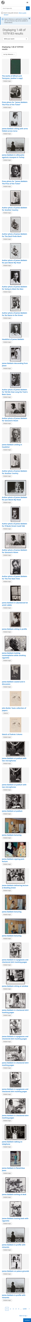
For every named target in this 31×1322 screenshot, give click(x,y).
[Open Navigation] (27, 2)
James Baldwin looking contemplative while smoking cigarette (14, 655)
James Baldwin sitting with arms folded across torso (15, 129)
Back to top (24, 1316)
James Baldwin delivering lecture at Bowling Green (15, 886)
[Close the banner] (29, 19)
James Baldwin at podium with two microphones (14, 759)
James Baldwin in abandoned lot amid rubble (15, 604)
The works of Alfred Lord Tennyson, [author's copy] (12, 77)
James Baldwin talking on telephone (12, 1143)
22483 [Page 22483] (25, 1309)
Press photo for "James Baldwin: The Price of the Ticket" (15, 103)
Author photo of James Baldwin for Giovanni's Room (14, 419)
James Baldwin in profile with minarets (13, 1246)
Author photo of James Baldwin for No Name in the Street (14, 314)
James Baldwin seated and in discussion (13, 683)
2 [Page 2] (10, 1309)
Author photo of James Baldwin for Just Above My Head (14, 261)
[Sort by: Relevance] (9, 54)
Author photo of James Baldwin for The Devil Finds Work (14, 235)
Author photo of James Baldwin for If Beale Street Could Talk (14, 525)
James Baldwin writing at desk (14, 1194)
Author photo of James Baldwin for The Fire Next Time (14, 577)
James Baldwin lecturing (11, 835)
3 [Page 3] (13, 1309)
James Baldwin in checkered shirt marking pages (15, 1011)
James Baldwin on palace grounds (15, 1271)
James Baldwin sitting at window (15, 986)
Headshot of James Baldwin (13, 339)
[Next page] (29, 1308)
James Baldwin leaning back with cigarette (15, 1219)
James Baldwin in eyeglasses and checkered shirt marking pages (15, 961)
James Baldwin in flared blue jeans (13, 1169)
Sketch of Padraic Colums (12, 734)
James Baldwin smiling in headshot (12, 446)
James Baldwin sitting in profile (14, 629)
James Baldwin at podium (12, 811)
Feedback (27, 1320)
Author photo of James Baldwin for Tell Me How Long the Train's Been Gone (15, 391)
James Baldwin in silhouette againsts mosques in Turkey (13, 156)
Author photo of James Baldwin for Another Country (14, 208)
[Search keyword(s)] (13, 8)
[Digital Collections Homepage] (3, 2)
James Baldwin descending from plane (15, 364)
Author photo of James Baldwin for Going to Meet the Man (14, 287)
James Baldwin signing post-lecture (13, 860)
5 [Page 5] (18, 1309)
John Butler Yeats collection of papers (14, 709)
